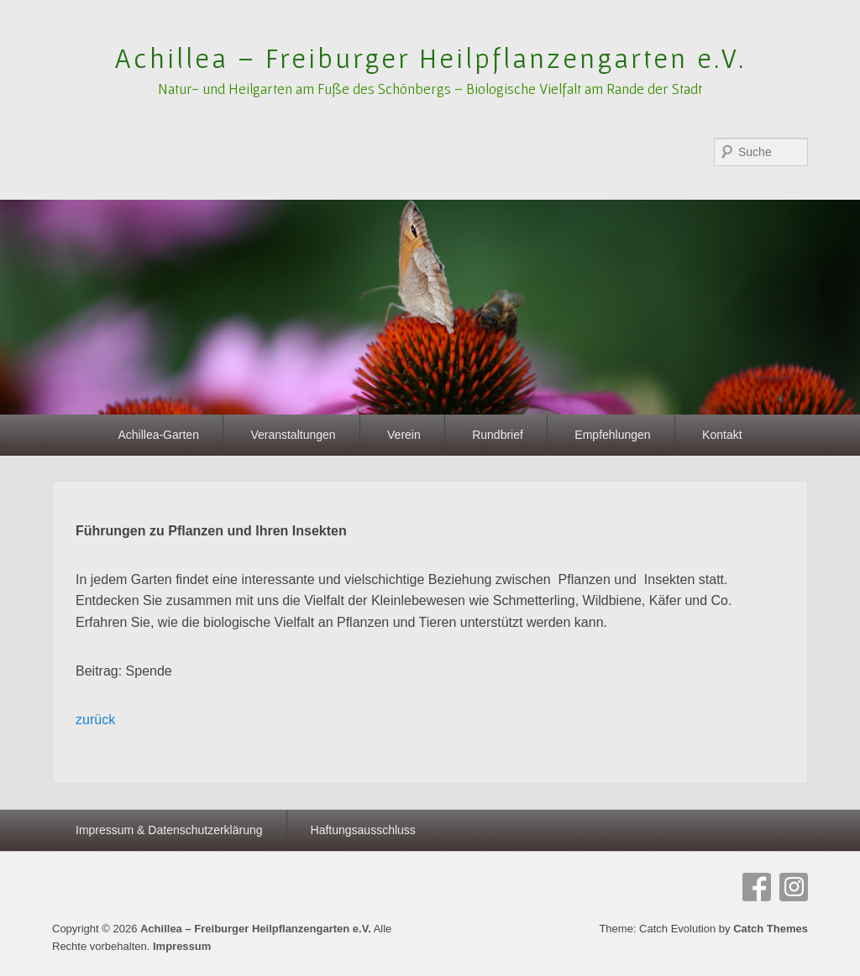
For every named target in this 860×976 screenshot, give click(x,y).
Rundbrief (497, 434)
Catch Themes (770, 928)
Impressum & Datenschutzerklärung (169, 830)
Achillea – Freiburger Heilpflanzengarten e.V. (430, 58)
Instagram (793, 887)
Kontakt (722, 434)
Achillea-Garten (158, 434)
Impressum (182, 946)
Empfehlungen (612, 434)
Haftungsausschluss (363, 830)
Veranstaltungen (292, 434)
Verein (404, 434)
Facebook (756, 887)
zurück (95, 719)
